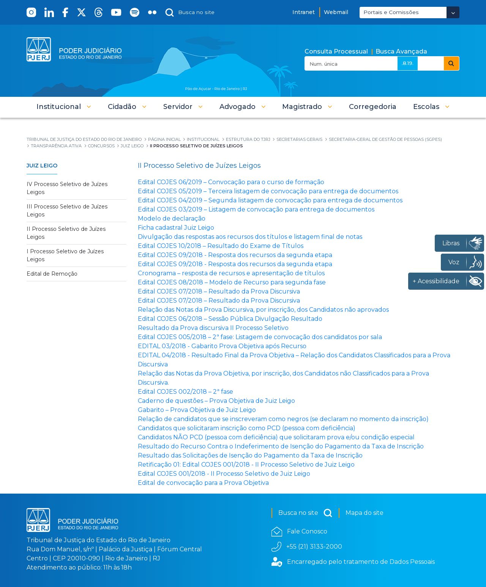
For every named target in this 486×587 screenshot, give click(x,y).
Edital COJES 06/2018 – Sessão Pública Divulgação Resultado (230, 318)
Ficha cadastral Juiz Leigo (176, 227)
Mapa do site (364, 512)
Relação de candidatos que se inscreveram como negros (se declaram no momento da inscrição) (283, 419)
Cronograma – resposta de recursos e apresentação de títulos (231, 273)
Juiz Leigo (42, 165)
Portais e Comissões (391, 12)
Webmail (336, 12)
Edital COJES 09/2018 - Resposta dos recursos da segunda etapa (235, 255)
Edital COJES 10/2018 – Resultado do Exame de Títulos (220, 245)
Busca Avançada (401, 51)
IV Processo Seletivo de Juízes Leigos (67, 188)
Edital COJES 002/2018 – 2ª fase (185, 391)
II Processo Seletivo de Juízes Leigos (66, 233)
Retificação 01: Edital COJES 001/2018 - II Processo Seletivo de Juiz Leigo (246, 464)
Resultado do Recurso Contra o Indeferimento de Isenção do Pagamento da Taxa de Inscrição (281, 446)
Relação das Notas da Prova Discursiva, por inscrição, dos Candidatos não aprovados (263, 309)
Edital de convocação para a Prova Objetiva (203, 482)
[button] (63, 107)
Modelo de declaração (171, 218)
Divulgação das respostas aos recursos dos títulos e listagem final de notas (250, 236)
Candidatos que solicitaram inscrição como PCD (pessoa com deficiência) (246, 428)
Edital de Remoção (52, 273)
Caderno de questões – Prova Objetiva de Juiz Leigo (216, 400)
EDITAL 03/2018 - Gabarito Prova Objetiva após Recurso (222, 346)
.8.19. (407, 63)
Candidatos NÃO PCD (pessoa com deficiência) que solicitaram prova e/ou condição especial (276, 437)
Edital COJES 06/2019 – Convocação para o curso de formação (231, 182)
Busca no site (305, 513)
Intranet (303, 12)
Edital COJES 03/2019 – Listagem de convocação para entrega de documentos (256, 209)
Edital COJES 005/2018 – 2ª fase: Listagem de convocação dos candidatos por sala (260, 337)
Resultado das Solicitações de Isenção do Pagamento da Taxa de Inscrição (250, 455)
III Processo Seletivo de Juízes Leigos (67, 210)
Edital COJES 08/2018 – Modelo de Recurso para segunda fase (232, 282)
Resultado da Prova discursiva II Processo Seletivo (213, 327)
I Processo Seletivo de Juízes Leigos (65, 255)
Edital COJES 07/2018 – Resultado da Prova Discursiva (219, 291)
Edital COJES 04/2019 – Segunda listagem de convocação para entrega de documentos (270, 200)
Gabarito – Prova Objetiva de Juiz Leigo (197, 409)
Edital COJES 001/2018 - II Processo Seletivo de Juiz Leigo (224, 473)
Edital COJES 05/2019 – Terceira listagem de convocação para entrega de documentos (268, 191)
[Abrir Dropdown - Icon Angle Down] (453, 12)
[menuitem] (372, 107)
